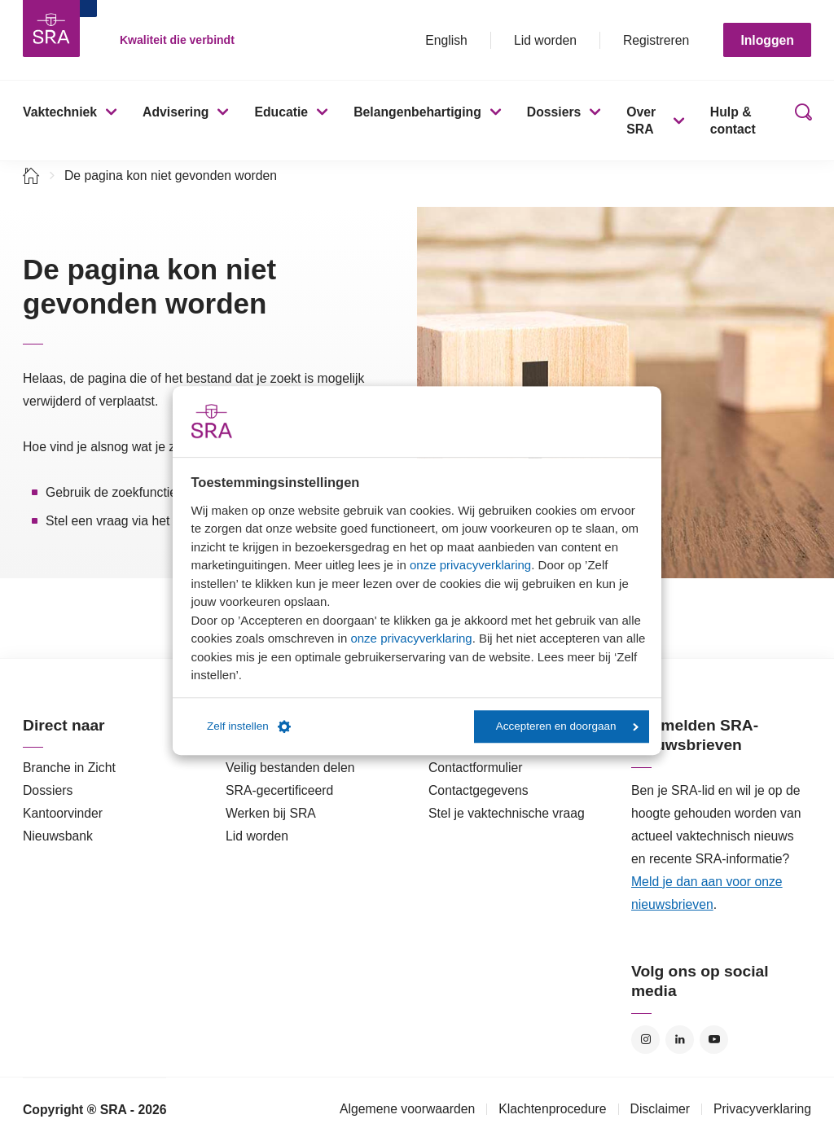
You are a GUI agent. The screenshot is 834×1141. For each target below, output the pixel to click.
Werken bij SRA (271, 813)
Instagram (645, 1039)
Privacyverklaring (762, 1109)
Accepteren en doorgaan (567, 726)
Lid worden (545, 40)
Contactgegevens (478, 790)
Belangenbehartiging (417, 112)
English (446, 40)
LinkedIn (679, 1039)
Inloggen (767, 40)
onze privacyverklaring (470, 565)
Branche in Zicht (69, 768)
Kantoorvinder (63, 813)
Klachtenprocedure (552, 1109)
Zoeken (800, 120)
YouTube (714, 1039)
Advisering (175, 112)
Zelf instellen (249, 726)
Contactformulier (475, 768)
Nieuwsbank (58, 836)
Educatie (281, 112)
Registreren (656, 40)
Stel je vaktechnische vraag (506, 813)
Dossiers (554, 112)
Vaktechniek (60, 112)
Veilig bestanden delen (290, 768)
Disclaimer (660, 1109)
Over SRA (641, 120)
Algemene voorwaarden (407, 1109)
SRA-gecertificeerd (279, 790)
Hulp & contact (733, 120)
